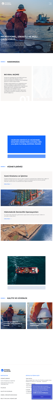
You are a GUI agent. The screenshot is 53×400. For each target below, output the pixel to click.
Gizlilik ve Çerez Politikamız (40, 392)
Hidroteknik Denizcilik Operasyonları (7, 383)
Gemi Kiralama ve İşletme (8, 380)
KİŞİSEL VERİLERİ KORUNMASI (9, 395)
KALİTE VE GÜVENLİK (6, 391)
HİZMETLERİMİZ (5, 378)
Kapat (42, 396)
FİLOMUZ (3, 387)
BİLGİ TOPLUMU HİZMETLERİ (9, 398)
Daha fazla (7, 190)
